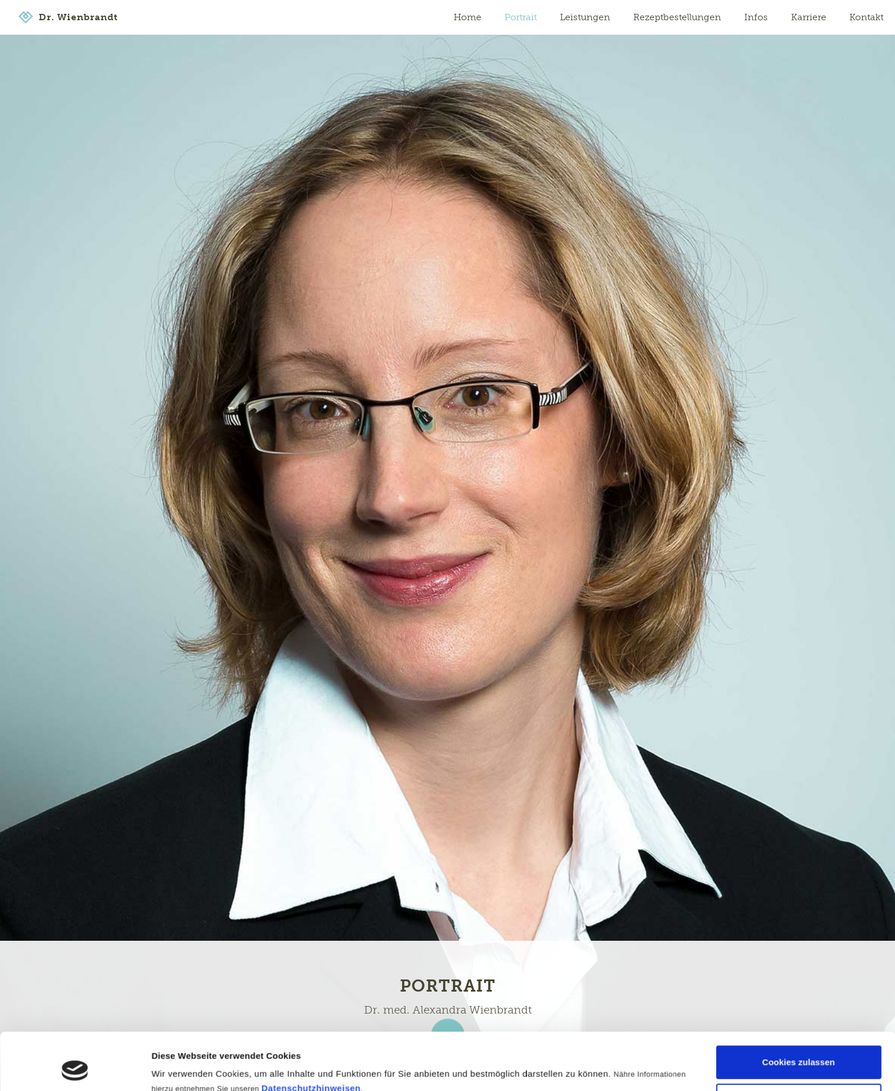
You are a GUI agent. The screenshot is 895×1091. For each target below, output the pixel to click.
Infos (756, 17)
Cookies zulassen (798, 1009)
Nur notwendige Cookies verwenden (798, 1053)
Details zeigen (180, 1067)
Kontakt (866, 17)
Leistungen (585, 17)
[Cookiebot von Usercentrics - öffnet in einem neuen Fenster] (74, 1068)
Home (467, 17)
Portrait (520, 17)
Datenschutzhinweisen (311, 1035)
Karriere (808, 17)
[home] (68, 17)
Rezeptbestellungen (677, 17)
